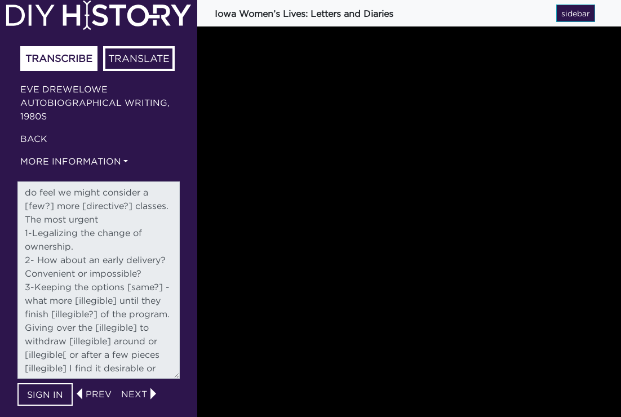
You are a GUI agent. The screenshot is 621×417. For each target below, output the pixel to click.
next (134, 394)
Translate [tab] (139, 58)
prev (99, 394)
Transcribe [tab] (58, 58)
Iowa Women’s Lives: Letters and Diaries (304, 13)
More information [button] (70, 161)
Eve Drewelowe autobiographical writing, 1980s (95, 102)
